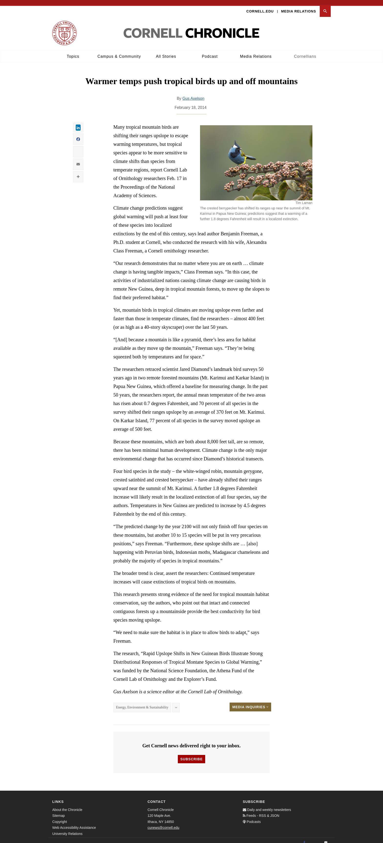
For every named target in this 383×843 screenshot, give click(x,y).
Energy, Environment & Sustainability (142, 703)
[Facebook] (304, 838)
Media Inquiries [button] (250, 702)
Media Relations (298, 6)
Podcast (210, 51)
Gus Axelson (193, 94)
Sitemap (58, 811)
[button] (325, 6)
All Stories (166, 51)
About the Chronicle (67, 805)
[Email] (326, 838)
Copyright (59, 817)
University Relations (67, 829)
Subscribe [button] (191, 754)
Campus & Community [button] (119, 51)
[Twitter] (315, 838)
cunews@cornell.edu (163, 823)
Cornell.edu (260, 6)
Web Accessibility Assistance (74, 823)
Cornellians (305, 51)
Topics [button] (73, 51)
